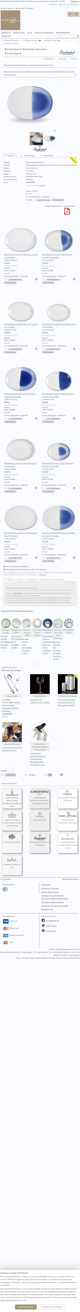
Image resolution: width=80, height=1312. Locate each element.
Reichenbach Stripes (68, 626)
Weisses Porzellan (12, 40)
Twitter (50, 926)
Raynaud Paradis (6, 626)
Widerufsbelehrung (52, 902)
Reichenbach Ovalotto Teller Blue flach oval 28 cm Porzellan (21, 378)
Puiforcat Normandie (68, 685)
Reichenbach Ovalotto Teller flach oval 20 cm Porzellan (21, 308)
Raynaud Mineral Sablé (27, 627)
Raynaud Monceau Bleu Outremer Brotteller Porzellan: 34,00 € (57, 650)
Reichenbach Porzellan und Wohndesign (39, 840)
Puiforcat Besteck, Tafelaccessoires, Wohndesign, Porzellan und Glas (12, 798)
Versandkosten (50, 892)
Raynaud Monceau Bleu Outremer (58, 628)
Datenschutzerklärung (54, 906)
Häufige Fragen (50, 889)
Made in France (52, 40)
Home (3, 8)
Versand (42, 185)
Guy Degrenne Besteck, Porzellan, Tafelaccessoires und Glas (68, 841)
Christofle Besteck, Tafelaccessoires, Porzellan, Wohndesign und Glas (40, 797)
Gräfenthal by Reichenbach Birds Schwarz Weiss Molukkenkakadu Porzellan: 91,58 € (37, 759)
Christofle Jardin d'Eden (37, 627)
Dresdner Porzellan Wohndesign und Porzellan (67, 818)
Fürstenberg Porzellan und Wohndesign (68, 796)
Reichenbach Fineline (47, 626)
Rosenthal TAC (40, 685)
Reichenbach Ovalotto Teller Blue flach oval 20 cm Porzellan (59, 378)
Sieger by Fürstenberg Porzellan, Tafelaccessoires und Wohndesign (12, 819)
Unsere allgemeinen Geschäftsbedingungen (54, 897)
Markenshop (50, 59)
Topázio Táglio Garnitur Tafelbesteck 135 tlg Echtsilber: (12, 708)
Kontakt (46, 885)
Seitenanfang (70, 879)
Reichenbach (20, 8)
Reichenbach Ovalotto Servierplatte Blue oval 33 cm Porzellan (59, 517)
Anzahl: (29, 200)
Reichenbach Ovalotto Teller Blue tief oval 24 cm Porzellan (59, 239)
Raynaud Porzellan (40, 816)
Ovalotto (30, 8)
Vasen (74, 59)
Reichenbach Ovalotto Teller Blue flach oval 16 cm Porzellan (59, 447)
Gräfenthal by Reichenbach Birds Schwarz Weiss (40, 736)
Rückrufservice (73, 4)
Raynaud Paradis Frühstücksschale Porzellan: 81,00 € (8, 642)
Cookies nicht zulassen (51, 1307)
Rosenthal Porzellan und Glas (12, 862)
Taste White (18, 593)
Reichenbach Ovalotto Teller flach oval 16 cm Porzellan (59, 308)
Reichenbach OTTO (16, 626)
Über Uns (62, 4)
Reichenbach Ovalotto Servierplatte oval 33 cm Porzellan (21, 517)
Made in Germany (31, 40)
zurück (6, 879)
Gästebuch (53, 4)
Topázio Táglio (12, 685)
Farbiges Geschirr (12, 43)
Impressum (47, 910)
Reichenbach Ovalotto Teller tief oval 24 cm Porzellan (21, 447)
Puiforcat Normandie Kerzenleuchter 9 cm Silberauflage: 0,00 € (66, 702)
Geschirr (10, 8)
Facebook (51, 921)
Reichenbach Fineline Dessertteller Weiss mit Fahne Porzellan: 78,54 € (47, 644)
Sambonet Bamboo (12, 733)
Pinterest (50, 931)
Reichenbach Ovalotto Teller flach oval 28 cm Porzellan (21, 239)
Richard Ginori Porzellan (12, 838)
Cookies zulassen (26, 1307)
